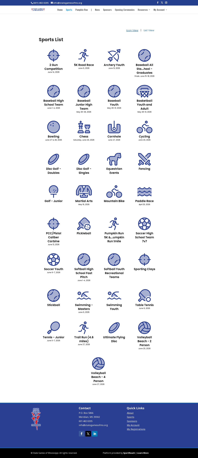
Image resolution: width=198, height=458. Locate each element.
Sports (69, 10)
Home (60, 10)
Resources (143, 10)
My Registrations (136, 429)
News (97, 10)
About (130, 412)
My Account (159, 10)
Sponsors (107, 10)
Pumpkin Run (81, 10)
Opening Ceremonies (124, 10)
